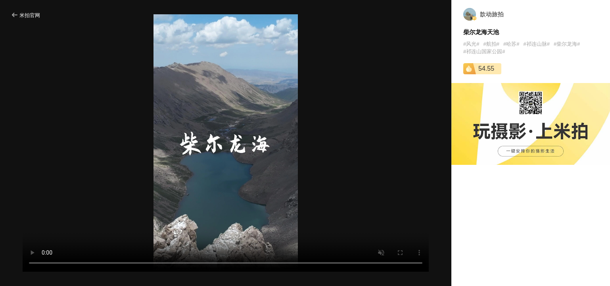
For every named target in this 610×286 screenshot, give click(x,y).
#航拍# (491, 44)
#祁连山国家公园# (484, 51)
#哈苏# (511, 44)
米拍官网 (26, 15)
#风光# (471, 44)
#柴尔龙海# (567, 44)
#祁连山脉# (536, 44)
